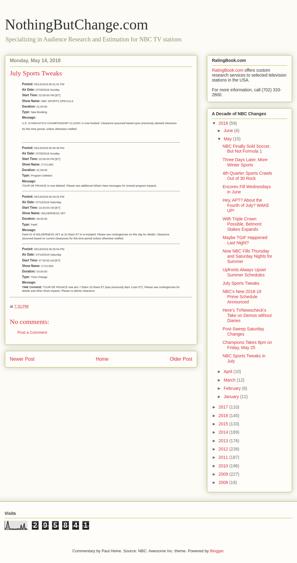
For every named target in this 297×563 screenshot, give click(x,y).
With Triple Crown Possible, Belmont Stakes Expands (242, 224)
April (228, 371)
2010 (224, 465)
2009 (224, 474)
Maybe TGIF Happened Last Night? (245, 240)
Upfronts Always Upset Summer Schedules (244, 272)
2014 (224, 432)
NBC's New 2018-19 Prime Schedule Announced (242, 296)
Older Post (181, 359)
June (229, 130)
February (233, 388)
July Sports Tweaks (241, 283)
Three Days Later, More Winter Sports (245, 162)
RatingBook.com (227, 70)
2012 (224, 449)
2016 (224, 415)
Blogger (217, 551)
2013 (224, 440)
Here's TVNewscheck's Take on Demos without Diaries (247, 315)
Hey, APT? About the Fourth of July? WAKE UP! (246, 205)
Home (102, 359)
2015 (224, 423)
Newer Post (22, 359)
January (232, 396)
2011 (224, 457)
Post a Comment (32, 332)
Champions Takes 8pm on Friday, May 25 (247, 345)
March (230, 380)
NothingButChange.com (76, 24)
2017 (224, 407)
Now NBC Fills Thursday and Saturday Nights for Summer (247, 256)
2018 (224, 123)
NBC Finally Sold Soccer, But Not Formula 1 (246, 149)
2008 (224, 482)
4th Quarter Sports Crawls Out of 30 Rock (247, 176)
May (228, 138)
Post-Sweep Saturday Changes (243, 331)
